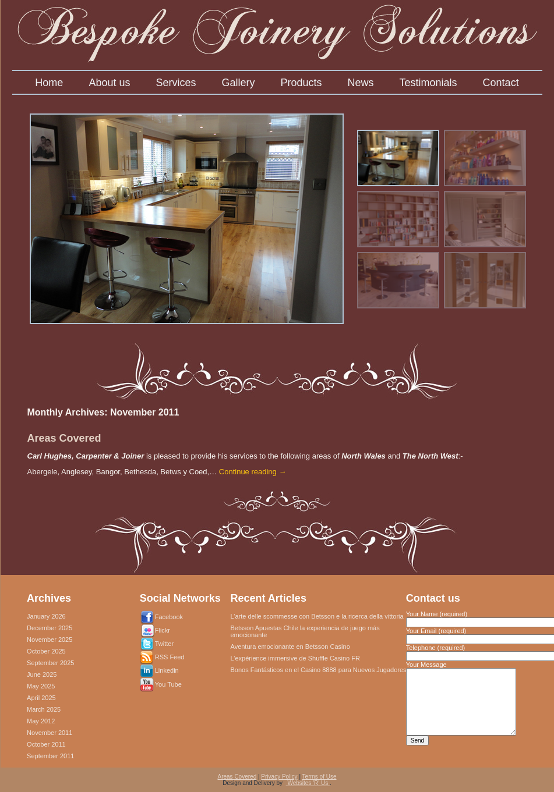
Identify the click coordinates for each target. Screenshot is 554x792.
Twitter (164, 643)
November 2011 (49, 732)
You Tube (168, 684)
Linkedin (167, 670)
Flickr (162, 630)
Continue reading (253, 471)
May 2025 (41, 686)
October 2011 (46, 744)
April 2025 (41, 697)
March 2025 (44, 709)
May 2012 (41, 721)
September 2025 (50, 662)
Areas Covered (64, 438)
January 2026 (46, 616)
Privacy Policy (279, 776)
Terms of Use (319, 776)
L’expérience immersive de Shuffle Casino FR (295, 658)
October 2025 (46, 651)
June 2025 (42, 674)
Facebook (169, 616)
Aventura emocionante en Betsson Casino (290, 646)
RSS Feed (170, 657)
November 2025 (49, 639)
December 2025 (49, 627)
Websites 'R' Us (308, 783)
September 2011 (50, 755)
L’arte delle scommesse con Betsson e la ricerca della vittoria (317, 616)
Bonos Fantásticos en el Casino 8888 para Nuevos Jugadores (319, 669)
